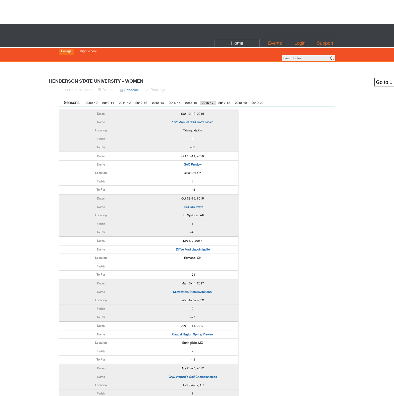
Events (275, 30)
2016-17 (208, 86)
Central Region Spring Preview (192, 317)
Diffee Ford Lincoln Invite (193, 232)
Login (300, 30)
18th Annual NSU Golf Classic (192, 105)
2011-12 (125, 86)
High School (88, 41)
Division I (67, 48)
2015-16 (191, 86)
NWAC (145, 48)
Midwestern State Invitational (192, 275)
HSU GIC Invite (192, 190)
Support (325, 30)
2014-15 (174, 86)
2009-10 (91, 86)
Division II (85, 48)
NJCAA (131, 48)
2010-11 (108, 86)
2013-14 (158, 86)
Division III (103, 48)
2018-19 (241, 86)
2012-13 (141, 86)
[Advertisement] (197, 11)
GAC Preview (193, 147)
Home (237, 30)
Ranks (201, 72)
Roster (132, 72)
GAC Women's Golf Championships (193, 360)
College (66, 41)
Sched (164, 72)
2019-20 (257, 86)
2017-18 (224, 86)
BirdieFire (95, 30)
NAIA (118, 48)
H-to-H (94, 72)
